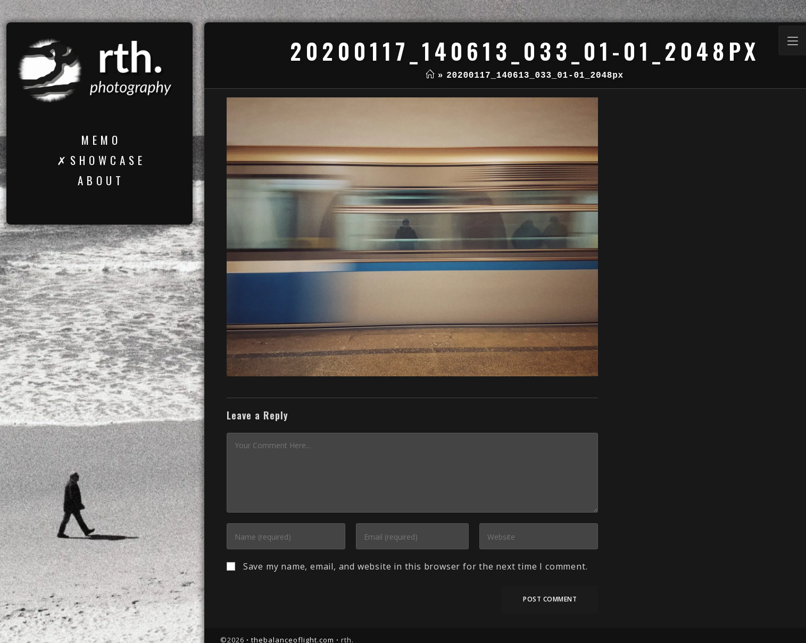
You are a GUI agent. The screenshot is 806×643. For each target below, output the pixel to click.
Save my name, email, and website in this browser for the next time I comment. (415, 566)
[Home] (430, 75)
